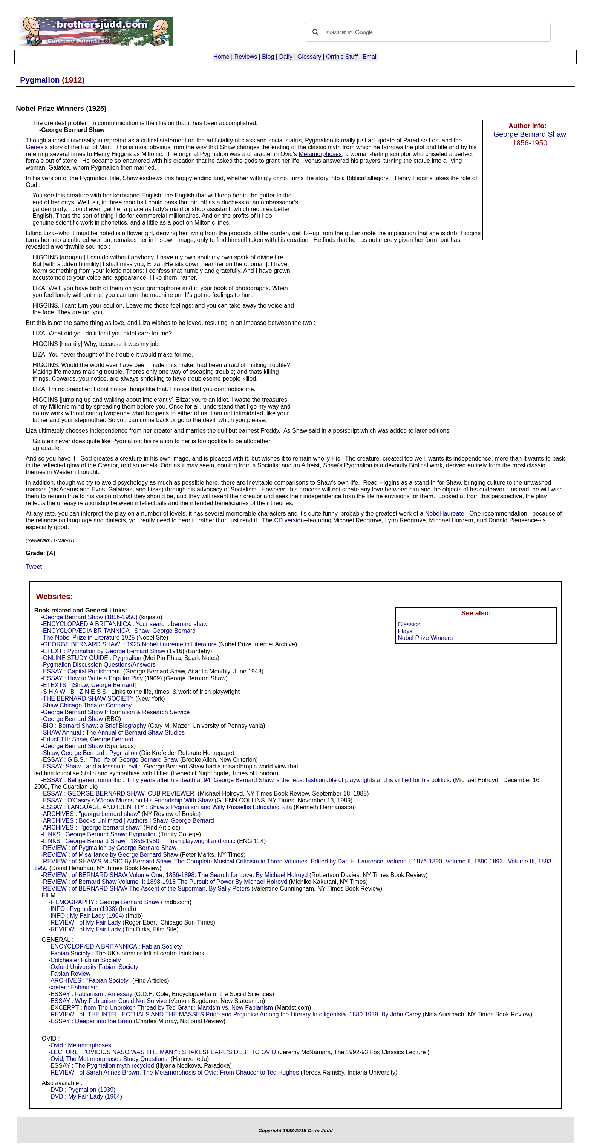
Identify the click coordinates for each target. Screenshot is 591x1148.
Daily (285, 57)
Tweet (34, 566)
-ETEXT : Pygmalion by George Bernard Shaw (103, 651)
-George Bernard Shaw (72, 719)
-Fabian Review (69, 973)
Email (370, 57)
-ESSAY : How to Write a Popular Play (92, 678)
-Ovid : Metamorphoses (80, 1045)
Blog (268, 57)
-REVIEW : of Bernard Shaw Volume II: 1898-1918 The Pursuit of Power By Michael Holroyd (164, 882)
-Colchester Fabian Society (85, 960)
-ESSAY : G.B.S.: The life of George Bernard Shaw (110, 759)
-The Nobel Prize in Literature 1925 (88, 637)
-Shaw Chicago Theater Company (86, 705)
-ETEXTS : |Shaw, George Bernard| (88, 685)
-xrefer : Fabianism (74, 987)
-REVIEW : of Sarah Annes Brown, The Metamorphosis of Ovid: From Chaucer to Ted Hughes (174, 1072)
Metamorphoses (320, 154)
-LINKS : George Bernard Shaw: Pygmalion (99, 834)
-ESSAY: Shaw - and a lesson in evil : (91, 766)
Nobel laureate (444, 513)
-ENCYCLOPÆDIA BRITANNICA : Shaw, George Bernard (118, 631)
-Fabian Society (69, 953)
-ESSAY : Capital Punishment (80, 671)
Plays (405, 631)
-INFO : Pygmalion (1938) (83, 909)
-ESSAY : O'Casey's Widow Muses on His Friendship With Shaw (127, 800)
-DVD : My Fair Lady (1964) (85, 1096)
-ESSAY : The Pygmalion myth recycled (101, 1065)
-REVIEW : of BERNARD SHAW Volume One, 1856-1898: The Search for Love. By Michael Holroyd (174, 875)
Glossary (309, 57)
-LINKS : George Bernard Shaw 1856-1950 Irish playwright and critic (138, 841)
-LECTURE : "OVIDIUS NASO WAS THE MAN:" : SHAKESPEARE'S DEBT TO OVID (162, 1052)
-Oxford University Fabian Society (93, 967)
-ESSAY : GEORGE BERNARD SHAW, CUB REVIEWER (117, 793)
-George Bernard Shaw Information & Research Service (115, 712)
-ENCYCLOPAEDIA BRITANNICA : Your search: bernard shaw (124, 624)
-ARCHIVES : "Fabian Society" (90, 980)
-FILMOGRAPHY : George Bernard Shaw (104, 902)
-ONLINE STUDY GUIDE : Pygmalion (91, 658)
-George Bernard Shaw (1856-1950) (89, 617)
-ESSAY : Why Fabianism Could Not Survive (108, 1001)
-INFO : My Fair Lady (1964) (86, 915)
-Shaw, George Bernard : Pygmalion (89, 753)
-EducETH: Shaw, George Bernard (87, 739)
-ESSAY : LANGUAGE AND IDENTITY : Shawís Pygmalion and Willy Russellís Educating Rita (166, 807)
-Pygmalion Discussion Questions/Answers (98, 664)
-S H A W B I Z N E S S (73, 692)
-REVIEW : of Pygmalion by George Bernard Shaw (108, 848)
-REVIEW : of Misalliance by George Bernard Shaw (109, 854)
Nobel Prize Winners (425, 638)
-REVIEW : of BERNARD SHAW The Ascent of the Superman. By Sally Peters (145, 888)
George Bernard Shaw (529, 134)
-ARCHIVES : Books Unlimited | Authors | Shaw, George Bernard (127, 820)
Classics (409, 624)
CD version (289, 520)
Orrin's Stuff (342, 57)
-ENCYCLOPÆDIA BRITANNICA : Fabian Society (115, 946)
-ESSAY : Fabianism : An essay (91, 994)
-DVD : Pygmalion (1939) (82, 1090)
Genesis (37, 147)
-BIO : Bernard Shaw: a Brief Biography (93, 725)
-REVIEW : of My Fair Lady (85, 922)
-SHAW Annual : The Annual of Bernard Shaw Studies (113, 732)
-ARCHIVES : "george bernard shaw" (90, 814)
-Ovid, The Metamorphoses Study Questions (108, 1059)
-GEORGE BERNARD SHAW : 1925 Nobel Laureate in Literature (129, 644)
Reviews (245, 57)
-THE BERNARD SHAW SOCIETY (87, 698)
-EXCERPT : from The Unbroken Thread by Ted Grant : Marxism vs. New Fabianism (161, 1007)
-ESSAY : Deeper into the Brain (90, 1021)
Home (221, 57)
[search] (426, 32)
